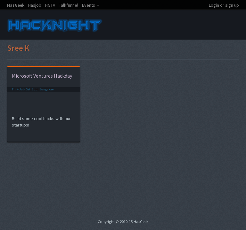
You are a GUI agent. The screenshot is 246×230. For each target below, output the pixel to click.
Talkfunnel (68, 5)
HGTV (50, 5)
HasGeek (15, 5)
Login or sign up (224, 5)
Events (88, 5)
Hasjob (34, 5)
